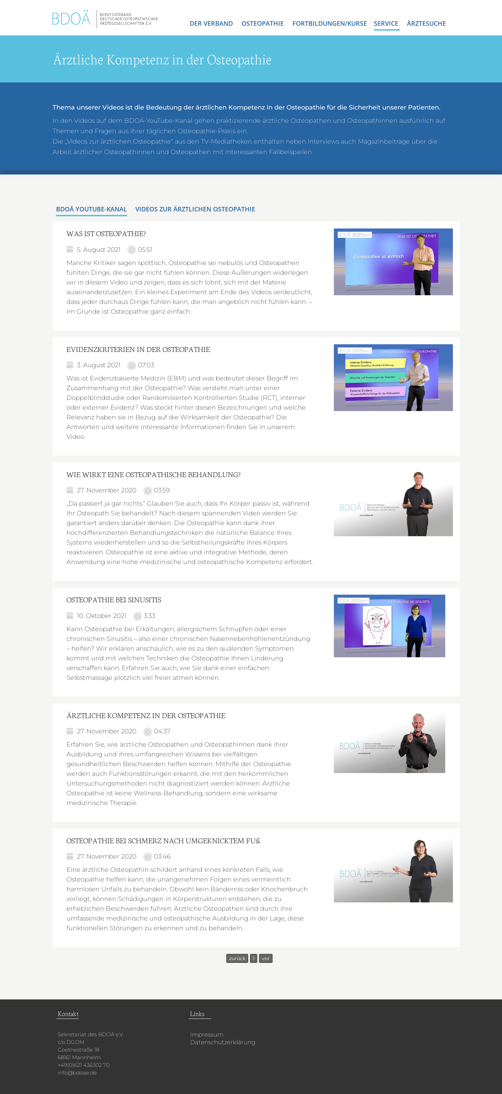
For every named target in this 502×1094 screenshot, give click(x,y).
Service (387, 23)
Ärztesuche (426, 23)
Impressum (206, 1034)
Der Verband (212, 23)
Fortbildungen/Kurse (329, 23)
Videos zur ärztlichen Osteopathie (195, 209)
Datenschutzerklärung (223, 1042)
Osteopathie (263, 23)
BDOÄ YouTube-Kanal (91, 209)
